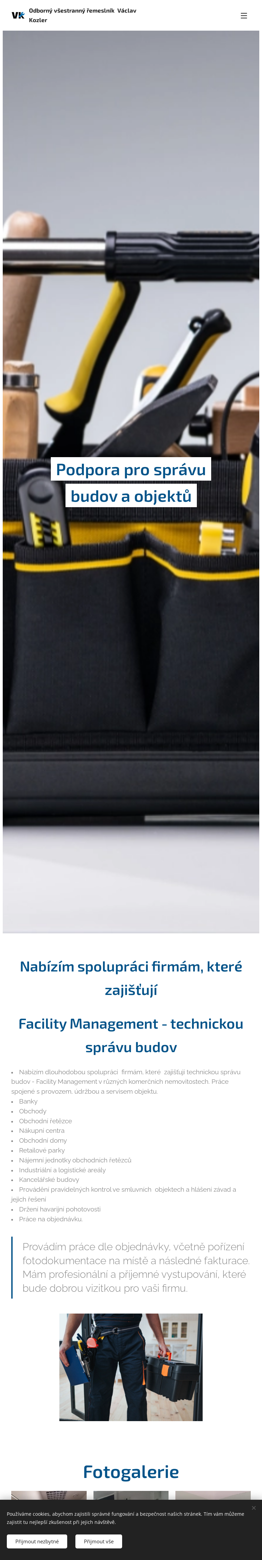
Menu (244, 15)
